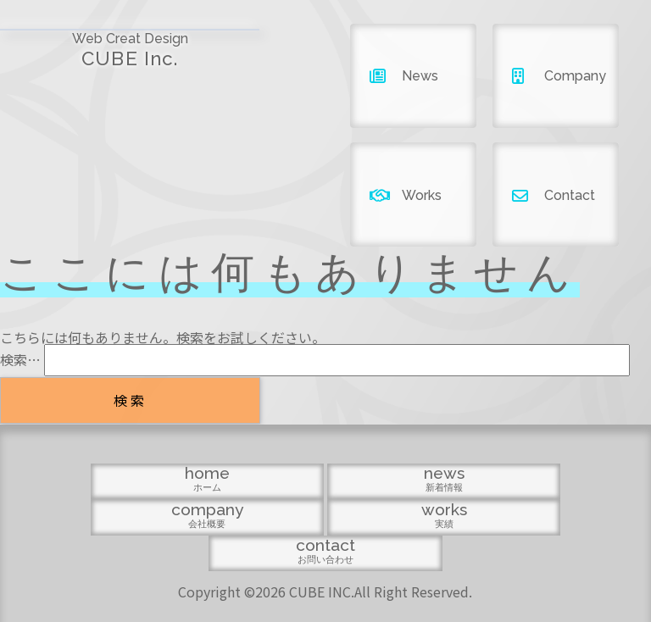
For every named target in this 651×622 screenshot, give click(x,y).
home (136, 549)
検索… (20, 359)
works (420, 549)
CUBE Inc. (81, 43)
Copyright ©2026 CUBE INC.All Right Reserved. (325, 588)
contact (515, 549)
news (231, 549)
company (325, 549)
